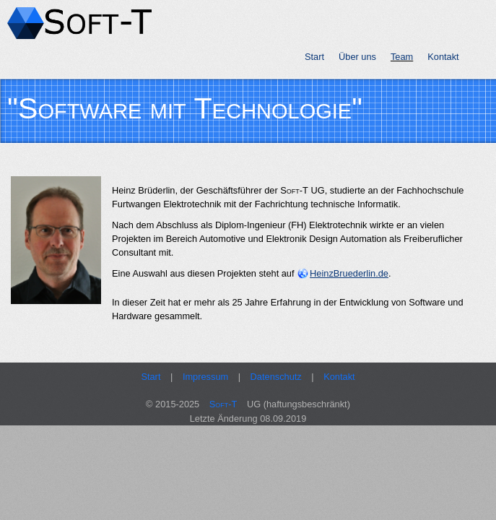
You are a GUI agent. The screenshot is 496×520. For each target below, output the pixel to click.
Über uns (357, 56)
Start (314, 56)
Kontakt (442, 56)
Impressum (205, 376)
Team (402, 56)
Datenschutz (276, 376)
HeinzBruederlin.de (349, 273)
